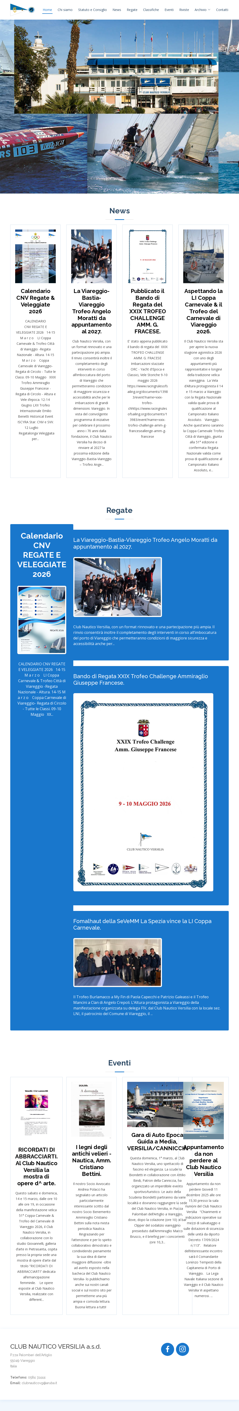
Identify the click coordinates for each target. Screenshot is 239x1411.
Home (47, 9)
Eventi (169, 9)
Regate (132, 9)
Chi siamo (65, 9)
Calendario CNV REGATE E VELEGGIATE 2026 (41, 555)
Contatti (222, 9)
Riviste (184, 9)
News (116, 9)
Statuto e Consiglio (92, 9)
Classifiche (151, 9)
